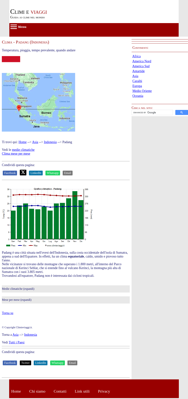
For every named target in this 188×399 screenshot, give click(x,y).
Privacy (104, 391)
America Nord (141, 61)
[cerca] (151, 112)
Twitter (25, 362)
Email (67, 172)
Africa (136, 56)
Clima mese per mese (16, 153)
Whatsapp (53, 172)
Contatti (60, 391)
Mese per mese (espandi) (16, 299)
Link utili (82, 391)
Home (23, 142)
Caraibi (137, 81)
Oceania (137, 96)
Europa (137, 86)
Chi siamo (37, 391)
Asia (35, 142)
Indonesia (50, 142)
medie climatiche (23, 150)
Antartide (138, 71)
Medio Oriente (142, 91)
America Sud (141, 66)
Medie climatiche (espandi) (18, 288)
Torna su (7, 313)
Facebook (10, 172)
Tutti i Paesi (16, 342)
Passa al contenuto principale (28, 2)
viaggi (28, 11)
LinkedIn (35, 172)
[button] (160, 112)
